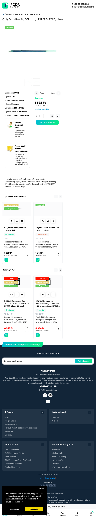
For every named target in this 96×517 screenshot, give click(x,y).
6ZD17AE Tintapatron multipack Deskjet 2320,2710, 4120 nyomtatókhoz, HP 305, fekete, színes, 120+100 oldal (47, 303)
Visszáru (8, 435)
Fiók (7, 417)
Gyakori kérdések (12, 467)
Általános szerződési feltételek (18, 460)
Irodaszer (56, 450)
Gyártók (55, 417)
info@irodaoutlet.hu (83, 7)
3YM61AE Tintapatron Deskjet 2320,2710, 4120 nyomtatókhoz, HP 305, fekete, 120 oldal (16, 303)
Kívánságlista (10, 424)
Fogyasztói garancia (55, 506)
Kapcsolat (9, 431)
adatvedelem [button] (17, 502)
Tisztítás (55, 464)
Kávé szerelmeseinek (61, 467)
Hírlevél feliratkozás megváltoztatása (21, 428)
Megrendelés (10, 421)
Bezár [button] (41, 488)
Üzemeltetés (57, 460)
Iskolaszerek (57, 453)
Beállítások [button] (14, 509)
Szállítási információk (14, 453)
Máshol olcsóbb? (42, 109)
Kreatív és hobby (59, 457)
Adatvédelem (10, 457)
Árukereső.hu (48, 482)
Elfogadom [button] (34, 509)
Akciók (55, 421)
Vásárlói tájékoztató (13, 464)
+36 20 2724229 (80, 4)
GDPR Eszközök (12, 450)
